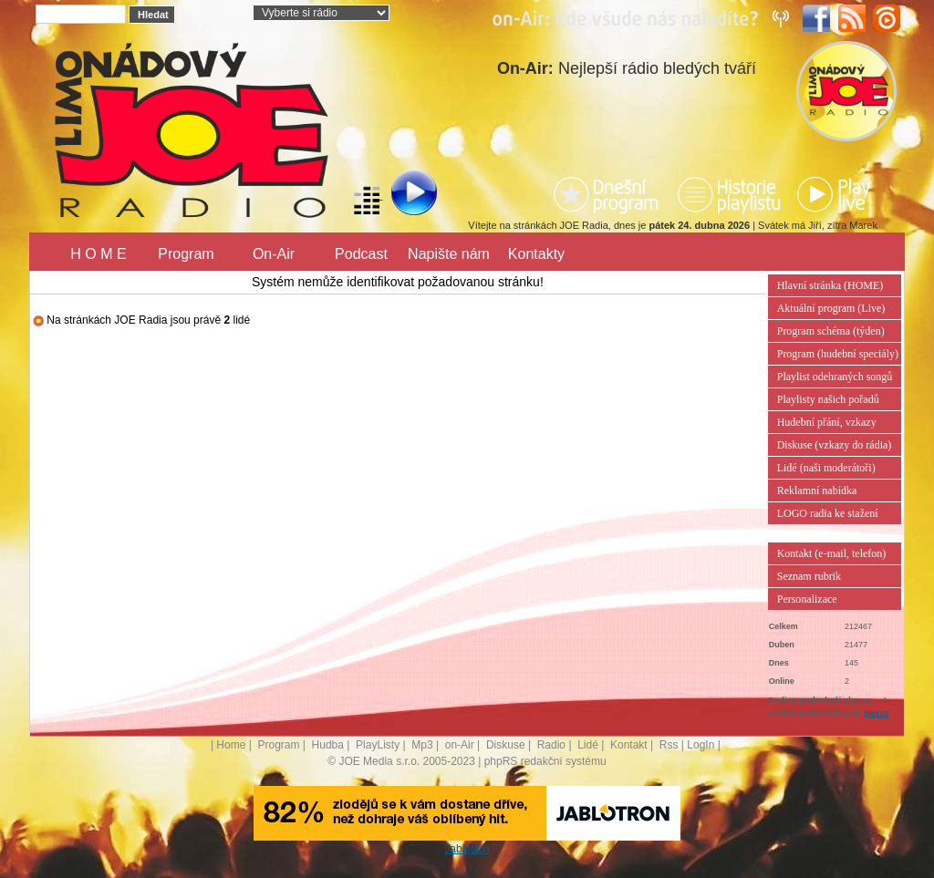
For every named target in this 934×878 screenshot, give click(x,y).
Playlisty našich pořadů (828, 399)
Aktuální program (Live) (831, 308)
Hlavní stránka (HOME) (830, 285)
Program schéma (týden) (831, 331)
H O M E (98, 254)
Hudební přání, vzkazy (827, 422)
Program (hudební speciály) (837, 353)
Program (185, 254)
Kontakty (536, 254)
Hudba (328, 745)
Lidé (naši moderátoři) (826, 467)
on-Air (459, 745)
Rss (669, 745)
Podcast (361, 254)
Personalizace (807, 599)
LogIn (700, 745)
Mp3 (421, 745)
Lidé (587, 745)
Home (230, 745)
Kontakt (629, 745)
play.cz (876, 713)
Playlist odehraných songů (835, 376)
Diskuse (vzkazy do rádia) (834, 445)
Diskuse (505, 745)
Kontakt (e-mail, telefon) (832, 553)
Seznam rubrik (809, 576)
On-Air (274, 254)
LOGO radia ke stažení (827, 513)
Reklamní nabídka (817, 490)
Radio (551, 745)
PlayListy (378, 745)
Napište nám (449, 254)
